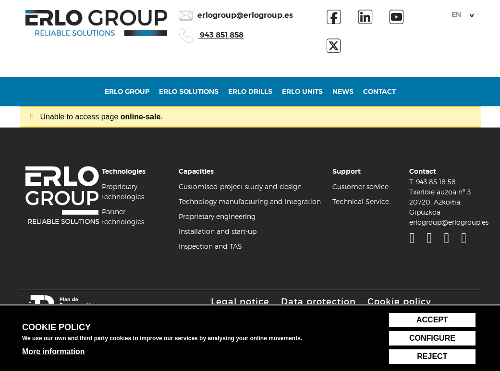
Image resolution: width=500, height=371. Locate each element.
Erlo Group (127, 96)
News (343, 96)
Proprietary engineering (217, 216)
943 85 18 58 (436, 182)
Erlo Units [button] (302, 96)
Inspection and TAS (210, 246)
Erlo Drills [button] (250, 96)
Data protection (318, 301)
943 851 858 (211, 35)
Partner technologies (123, 216)
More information (53, 351)
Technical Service (360, 201)
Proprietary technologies (123, 191)
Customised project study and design (240, 186)
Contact (379, 96)
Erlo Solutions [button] (189, 96)
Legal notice (240, 301)
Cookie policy (399, 301)
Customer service (360, 186)
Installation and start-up (217, 231)
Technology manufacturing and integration (250, 201)
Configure (432, 338)
